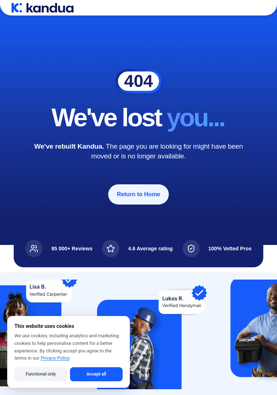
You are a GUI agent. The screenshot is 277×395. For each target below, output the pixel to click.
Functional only (41, 374)
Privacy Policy (55, 358)
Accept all (96, 374)
